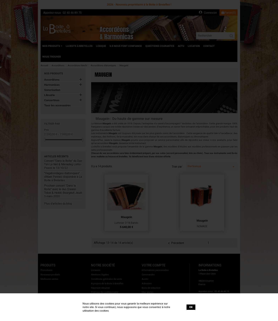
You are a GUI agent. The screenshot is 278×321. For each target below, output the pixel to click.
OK (191, 307)
